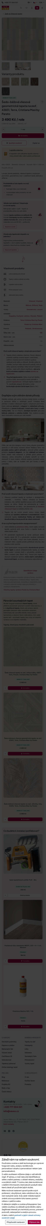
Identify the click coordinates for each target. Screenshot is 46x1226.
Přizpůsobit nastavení (16, 1222)
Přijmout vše (34, 1222)
